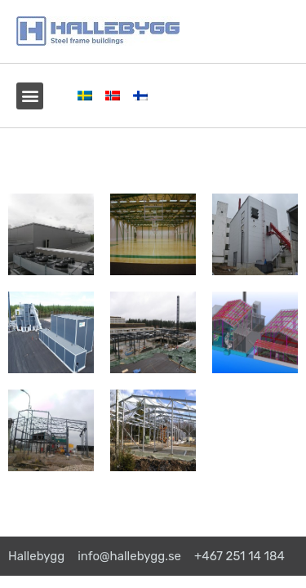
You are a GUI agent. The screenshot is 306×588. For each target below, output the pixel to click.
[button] (29, 95)
